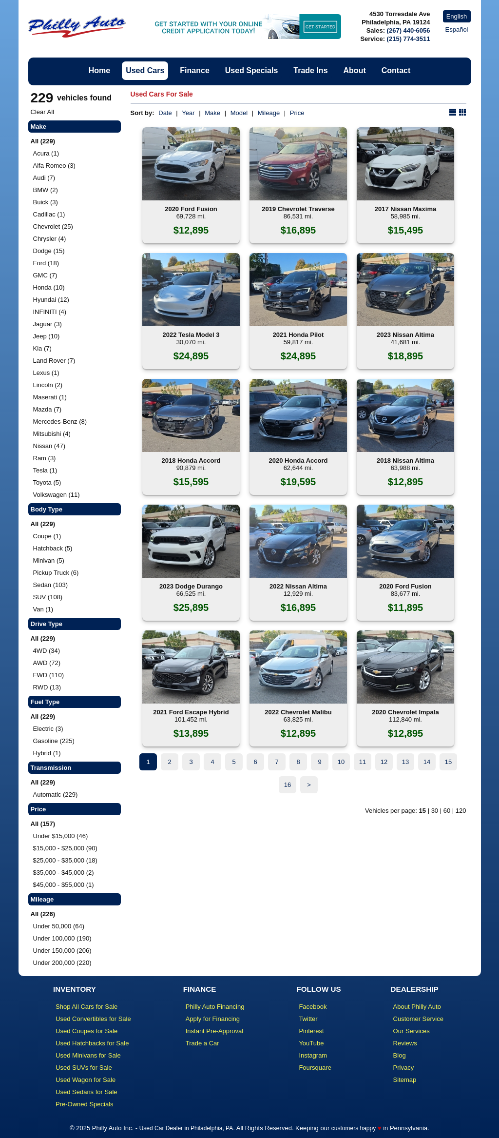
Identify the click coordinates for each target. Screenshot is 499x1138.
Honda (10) (49, 287)
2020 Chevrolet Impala (405, 712)
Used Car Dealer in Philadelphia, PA (186, 1128)
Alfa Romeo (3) (54, 165)
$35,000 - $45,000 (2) (63, 872)
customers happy (353, 1128)
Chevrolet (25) (53, 226)
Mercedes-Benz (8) (60, 421)
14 (426, 761)
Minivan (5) (48, 560)
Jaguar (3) (47, 324)
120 (461, 810)
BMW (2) (45, 190)
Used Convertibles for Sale (93, 1018)
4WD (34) (46, 650)
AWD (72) (47, 663)
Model (239, 113)
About (355, 70)
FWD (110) (48, 675)
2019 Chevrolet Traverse (298, 209)
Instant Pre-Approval (215, 1031)
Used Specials (251, 70)
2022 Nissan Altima (298, 586)
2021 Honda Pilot (298, 334)
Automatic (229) (55, 794)
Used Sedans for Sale (86, 1092)
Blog (399, 1055)
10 (341, 761)
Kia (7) (42, 348)
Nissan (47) (49, 446)
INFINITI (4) (50, 311)
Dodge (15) (49, 251)
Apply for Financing (213, 1018)
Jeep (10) (46, 336)
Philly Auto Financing (215, 1006)
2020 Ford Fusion (191, 209)
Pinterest (311, 1031)
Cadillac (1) (49, 214)
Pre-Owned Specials (85, 1104)
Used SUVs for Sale (84, 1067)
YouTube (311, 1043)
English (456, 16)
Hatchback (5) (53, 548)
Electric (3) (48, 728)
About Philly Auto (417, 1006)
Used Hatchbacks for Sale (92, 1043)
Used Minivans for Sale (88, 1055)
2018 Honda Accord (191, 460)
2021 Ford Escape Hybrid (191, 712)
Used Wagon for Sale (85, 1079)
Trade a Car (202, 1043)
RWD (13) (47, 687)
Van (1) (43, 609)
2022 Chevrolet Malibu (298, 712)
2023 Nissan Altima (405, 334)
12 (384, 761)
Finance (194, 70)
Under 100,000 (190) (62, 938)
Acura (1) (46, 153)
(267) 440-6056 (408, 30)
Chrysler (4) (49, 238)
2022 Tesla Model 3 (191, 334)
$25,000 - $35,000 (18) (65, 860)
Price (297, 113)
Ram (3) (44, 458)
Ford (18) (46, 263)
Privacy (403, 1067)
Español (456, 29)
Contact (396, 70)
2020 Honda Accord (298, 460)
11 (362, 761)
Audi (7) (44, 177)
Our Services (411, 1031)
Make (212, 113)
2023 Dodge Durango (191, 586)
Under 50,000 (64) (59, 926)
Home (99, 70)
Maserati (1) (50, 397)
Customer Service (418, 1018)
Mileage (269, 113)
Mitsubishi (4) (52, 433)
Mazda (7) (47, 409)
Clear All (42, 112)
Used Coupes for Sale (86, 1031)
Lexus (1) (46, 372)
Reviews (405, 1043)
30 (434, 810)
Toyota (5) (47, 482)
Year (188, 113)
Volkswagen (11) (56, 494)
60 (446, 810)
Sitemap (405, 1079)
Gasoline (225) (54, 741)
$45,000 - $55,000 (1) (63, 884)
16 (287, 784)
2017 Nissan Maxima (405, 209)
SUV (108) (48, 597)
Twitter (308, 1018)
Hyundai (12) (51, 299)
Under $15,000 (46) (60, 836)
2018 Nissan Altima (405, 460)
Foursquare (315, 1067)
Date (165, 113)
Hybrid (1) (47, 753)
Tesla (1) (45, 470)
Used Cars (145, 70)
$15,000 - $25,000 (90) (65, 848)
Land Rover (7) (54, 360)
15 (448, 761)
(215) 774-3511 (408, 38)
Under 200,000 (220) (62, 962)
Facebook (312, 1006)
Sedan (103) (50, 585)
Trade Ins (310, 70)
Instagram (313, 1055)
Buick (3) (45, 202)
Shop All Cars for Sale (86, 1006)
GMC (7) (45, 275)
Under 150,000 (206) (62, 950)
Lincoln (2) (48, 385)
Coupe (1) (47, 536)
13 (405, 761)
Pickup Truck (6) (56, 572)
